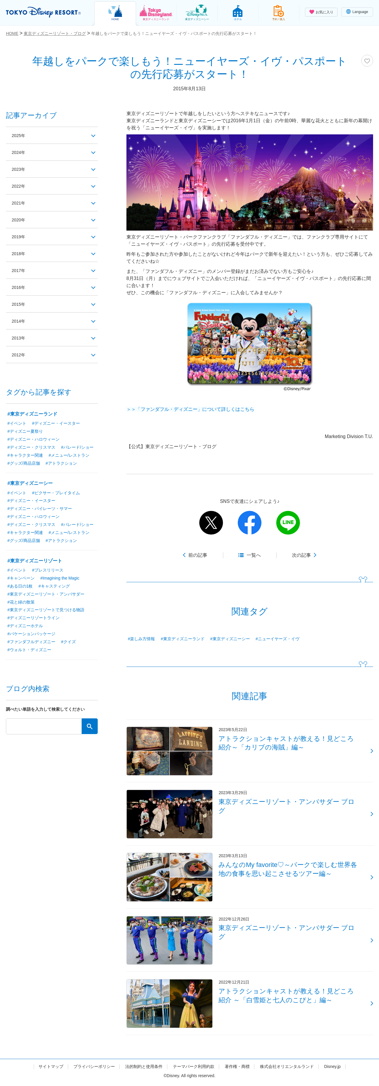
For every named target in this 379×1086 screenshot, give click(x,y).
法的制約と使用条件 (144, 1069)
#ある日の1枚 (20, 586)
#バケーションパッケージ (31, 634)
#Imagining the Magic (60, 578)
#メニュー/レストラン (69, 455)
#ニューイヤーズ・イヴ (277, 638)
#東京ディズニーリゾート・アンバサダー (45, 594)
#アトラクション (61, 463)
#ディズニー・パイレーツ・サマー (39, 508)
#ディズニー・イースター (56, 423)
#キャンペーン (21, 578)
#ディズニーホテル (25, 626)
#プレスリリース (47, 570)
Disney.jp (332, 1069)
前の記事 (197, 555)
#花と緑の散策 (21, 602)
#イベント (16, 423)
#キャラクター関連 (25, 455)
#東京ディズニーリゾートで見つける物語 (45, 610)
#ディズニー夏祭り (25, 431)
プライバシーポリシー (94, 1069)
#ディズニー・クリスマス (31, 447)
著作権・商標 (237, 1069)
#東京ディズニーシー (230, 638)
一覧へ (254, 555)
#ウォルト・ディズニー (29, 650)
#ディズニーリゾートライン (33, 618)
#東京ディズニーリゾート (34, 561)
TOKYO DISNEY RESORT (44, 12)
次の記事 (301, 555)
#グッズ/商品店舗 (23, 463)
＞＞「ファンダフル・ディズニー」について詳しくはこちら (190, 409)
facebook (249, 523)
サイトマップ (50, 1069)
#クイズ (68, 642)
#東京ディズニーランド (183, 638)
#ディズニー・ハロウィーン (33, 439)
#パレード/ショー (77, 447)
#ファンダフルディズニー (31, 642)
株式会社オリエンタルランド (287, 1069)
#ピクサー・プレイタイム (56, 492)
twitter (211, 523)
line (288, 523)
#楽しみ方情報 (141, 638)
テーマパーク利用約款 (193, 1069)
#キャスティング (54, 586)
